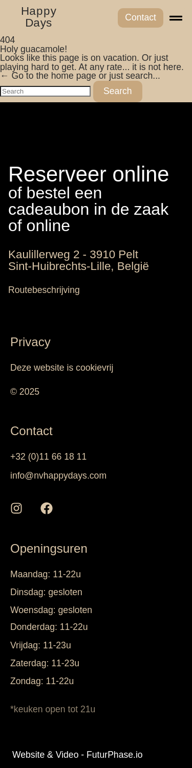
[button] (176, 18)
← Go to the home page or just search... (80, 76)
